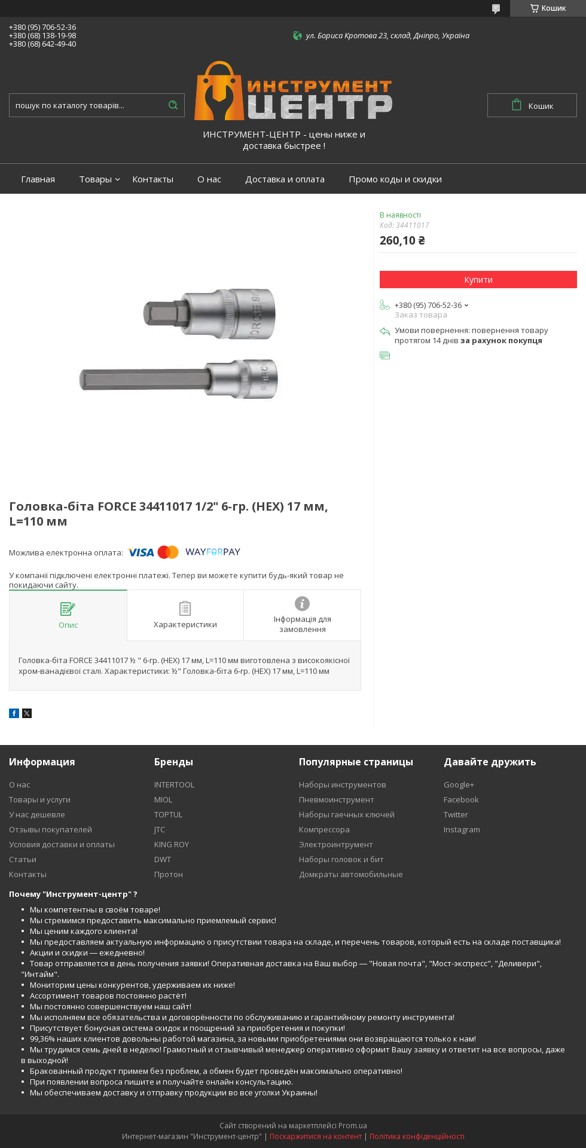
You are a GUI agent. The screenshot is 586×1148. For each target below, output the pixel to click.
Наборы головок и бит (341, 859)
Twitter (456, 814)
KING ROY (171, 844)
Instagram (462, 829)
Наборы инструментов (342, 784)
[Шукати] (173, 105)
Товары (95, 179)
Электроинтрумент (336, 844)
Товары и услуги (40, 799)
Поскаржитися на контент (316, 1136)
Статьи (22, 859)
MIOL (163, 799)
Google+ (459, 784)
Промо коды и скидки (395, 179)
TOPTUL (168, 814)
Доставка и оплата (285, 179)
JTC (159, 829)
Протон (168, 874)
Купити (478, 279)
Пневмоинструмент (336, 799)
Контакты (152, 179)
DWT (162, 859)
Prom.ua (352, 1125)
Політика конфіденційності (417, 1136)
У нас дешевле (37, 814)
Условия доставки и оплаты (62, 844)
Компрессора (324, 829)
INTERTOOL (174, 784)
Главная (38, 179)
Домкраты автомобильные (351, 874)
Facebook (461, 799)
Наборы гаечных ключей (347, 814)
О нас (209, 179)
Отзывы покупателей (50, 829)
